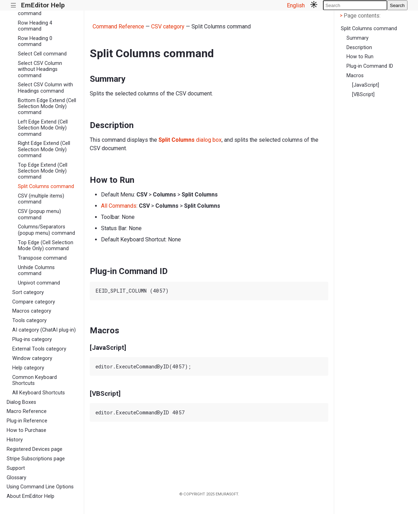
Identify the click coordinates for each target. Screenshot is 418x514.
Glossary (16, 478)
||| (13, 5)
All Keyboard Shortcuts (38, 393)
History (15, 440)
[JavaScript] (365, 85)
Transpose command (42, 258)
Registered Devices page (34, 449)
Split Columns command (46, 186)
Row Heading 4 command (35, 26)
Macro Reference (27, 411)
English (296, 5)
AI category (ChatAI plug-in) (44, 330)
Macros (355, 76)
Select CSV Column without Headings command (40, 69)
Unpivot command (39, 283)
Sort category (28, 292)
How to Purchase (26, 430)
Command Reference (118, 26)
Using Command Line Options (40, 487)
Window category (32, 358)
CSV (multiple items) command (41, 199)
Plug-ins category (32, 339)
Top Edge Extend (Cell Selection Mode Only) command (42, 171)
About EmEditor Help (30, 496)
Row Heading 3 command (35, 10)
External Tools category (39, 349)
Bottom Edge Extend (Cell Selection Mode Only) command (47, 107)
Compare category (33, 302)
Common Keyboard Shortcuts (34, 380)
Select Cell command (42, 54)
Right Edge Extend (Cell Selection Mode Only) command (44, 149)
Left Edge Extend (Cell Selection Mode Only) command (43, 128)
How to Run (359, 57)
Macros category (31, 311)
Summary (357, 38)
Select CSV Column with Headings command (45, 88)
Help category (28, 368)
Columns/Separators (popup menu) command (46, 230)
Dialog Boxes (21, 402)
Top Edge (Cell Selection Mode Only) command (45, 246)
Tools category (29, 320)
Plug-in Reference (27, 421)
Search (397, 5)
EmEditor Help (43, 5)
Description (359, 48)
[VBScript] (363, 95)
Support (16, 468)
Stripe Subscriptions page (36, 459)
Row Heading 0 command (35, 41)
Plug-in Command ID (369, 66)
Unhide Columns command (36, 270)
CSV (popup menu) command (39, 214)
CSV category (167, 26)
